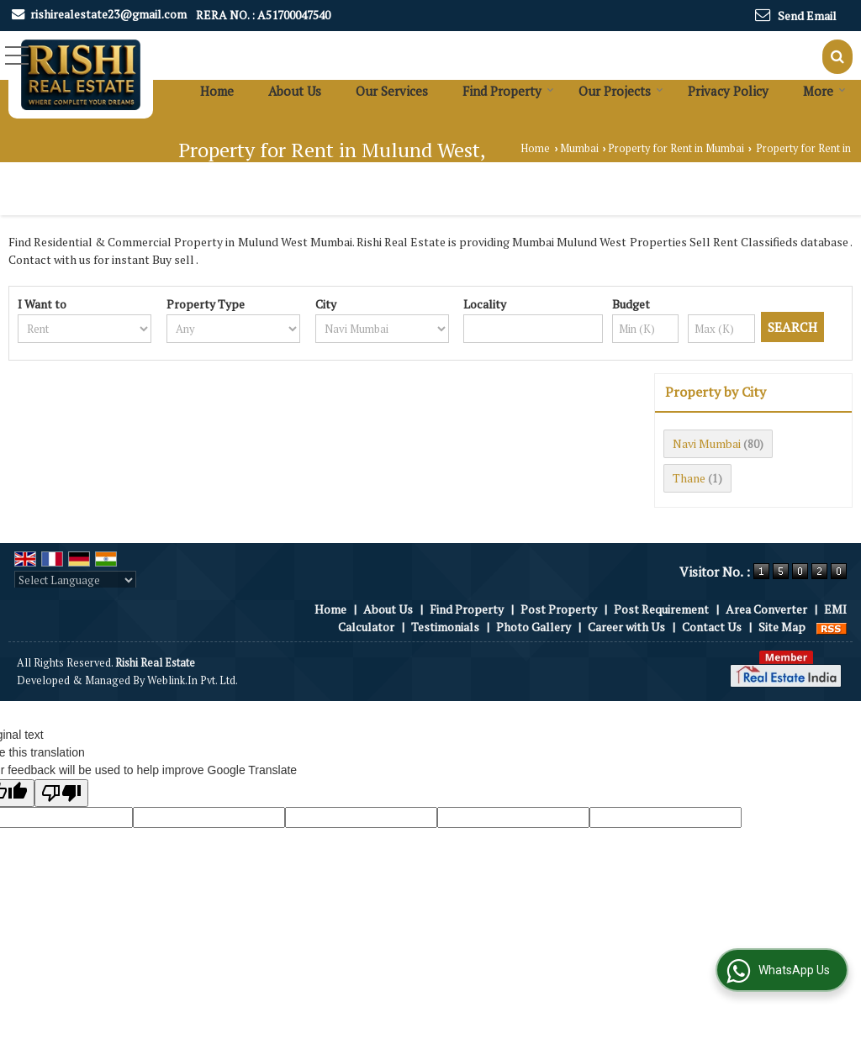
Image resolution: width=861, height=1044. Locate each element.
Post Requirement (661, 609)
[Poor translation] (61, 793)
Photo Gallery (533, 627)
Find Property (508, 90)
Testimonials (445, 627)
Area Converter (766, 609)
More (824, 90)
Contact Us (712, 627)
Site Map (782, 627)
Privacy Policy (728, 90)
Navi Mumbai (707, 443)
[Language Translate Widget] (75, 580)
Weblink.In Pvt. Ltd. (192, 680)
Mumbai (579, 148)
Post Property (558, 609)
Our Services (392, 90)
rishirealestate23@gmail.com (108, 14)
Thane (689, 478)
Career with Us (626, 627)
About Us (294, 90)
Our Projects (620, 90)
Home (217, 90)
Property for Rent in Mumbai (676, 148)
